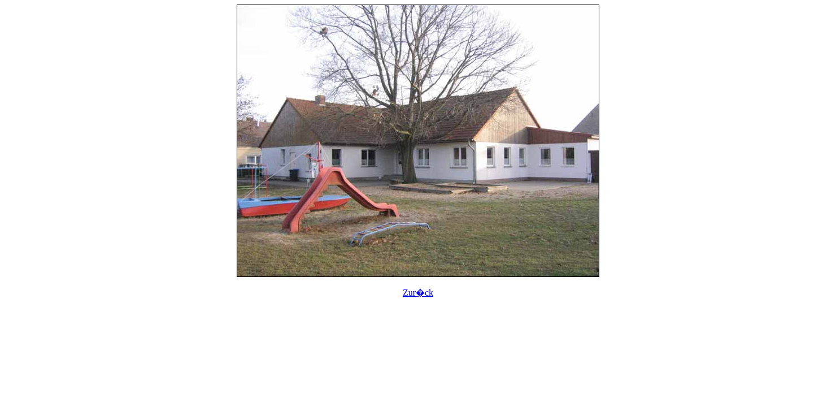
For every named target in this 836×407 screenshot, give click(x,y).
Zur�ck (418, 292)
